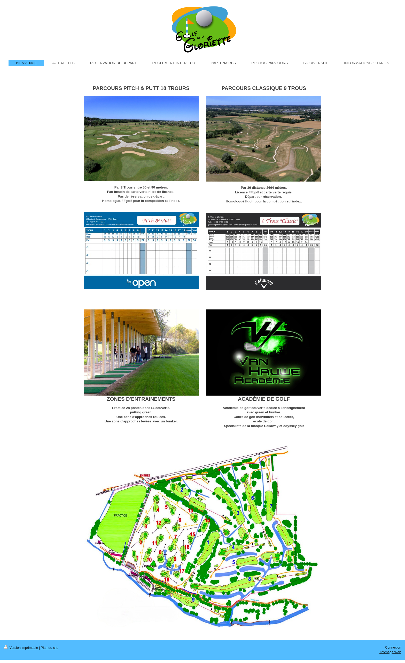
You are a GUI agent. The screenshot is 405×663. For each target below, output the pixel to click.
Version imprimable (21, 648)
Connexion (393, 647)
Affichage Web (390, 652)
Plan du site (49, 648)
